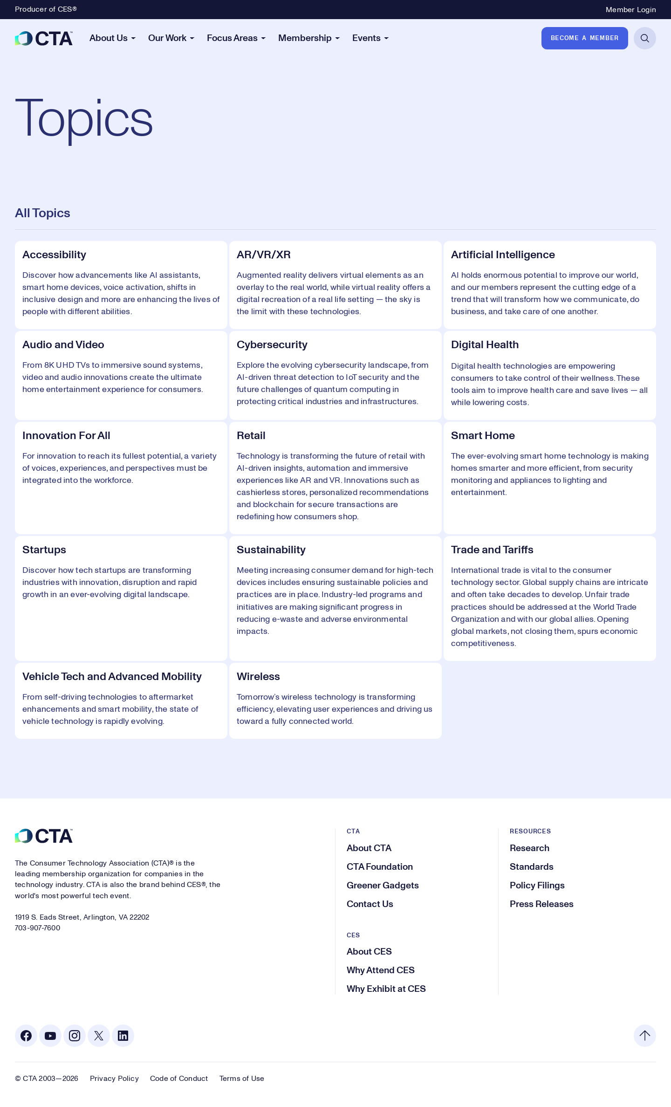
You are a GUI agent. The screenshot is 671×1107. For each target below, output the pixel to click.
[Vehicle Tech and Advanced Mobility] (121, 701)
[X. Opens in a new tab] (99, 1035)
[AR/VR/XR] (335, 285)
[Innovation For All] (121, 478)
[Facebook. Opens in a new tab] (26, 1035)
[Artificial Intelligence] (550, 285)
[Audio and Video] (121, 375)
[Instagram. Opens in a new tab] (74, 1035)
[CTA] (44, 38)
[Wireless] (335, 701)
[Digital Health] (550, 375)
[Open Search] (645, 38)
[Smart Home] (550, 478)
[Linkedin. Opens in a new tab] (123, 1035)
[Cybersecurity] (335, 375)
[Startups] (121, 598)
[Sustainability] (335, 598)
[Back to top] (645, 1035)
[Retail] (335, 478)
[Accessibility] (121, 285)
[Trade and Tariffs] (550, 598)
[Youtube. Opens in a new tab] (50, 1035)
